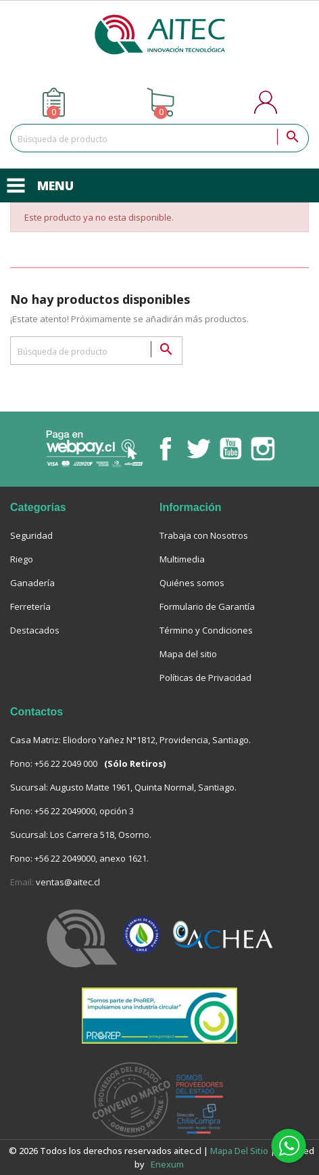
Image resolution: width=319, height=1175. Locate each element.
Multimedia (182, 559)
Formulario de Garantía (207, 606)
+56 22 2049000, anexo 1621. (91, 858)
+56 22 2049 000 (65, 763)
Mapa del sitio (188, 654)
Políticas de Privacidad (205, 677)
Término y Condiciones (206, 630)
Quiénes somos (192, 583)
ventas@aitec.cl (68, 882)
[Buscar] (159, 138)
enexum (168, 1164)
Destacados (34, 630)
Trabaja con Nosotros (204, 535)
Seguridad (31, 535)
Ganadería (32, 583)
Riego (21, 559)
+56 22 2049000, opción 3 (84, 811)
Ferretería (30, 606)
